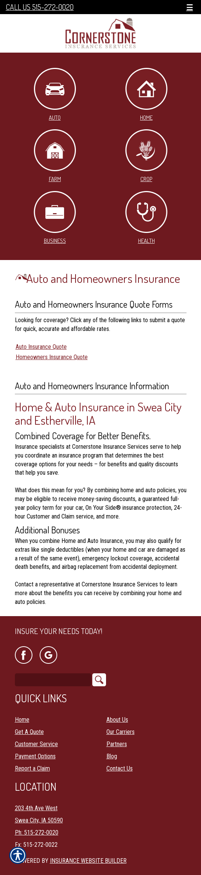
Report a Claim (32, 768)
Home (146, 94)
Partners (116, 744)
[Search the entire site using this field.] (53, 679)
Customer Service (36, 744)
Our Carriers (120, 731)
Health (146, 217)
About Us (117, 719)
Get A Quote (29, 731)
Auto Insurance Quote (41, 346)
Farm (55, 156)
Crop (146, 156)
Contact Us (119, 768)
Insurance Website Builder (88, 860)
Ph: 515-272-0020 (36, 832)
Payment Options (35, 756)
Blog (111, 756)
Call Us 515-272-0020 (40, 7)
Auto (55, 94)
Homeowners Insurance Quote (52, 357)
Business (55, 217)
